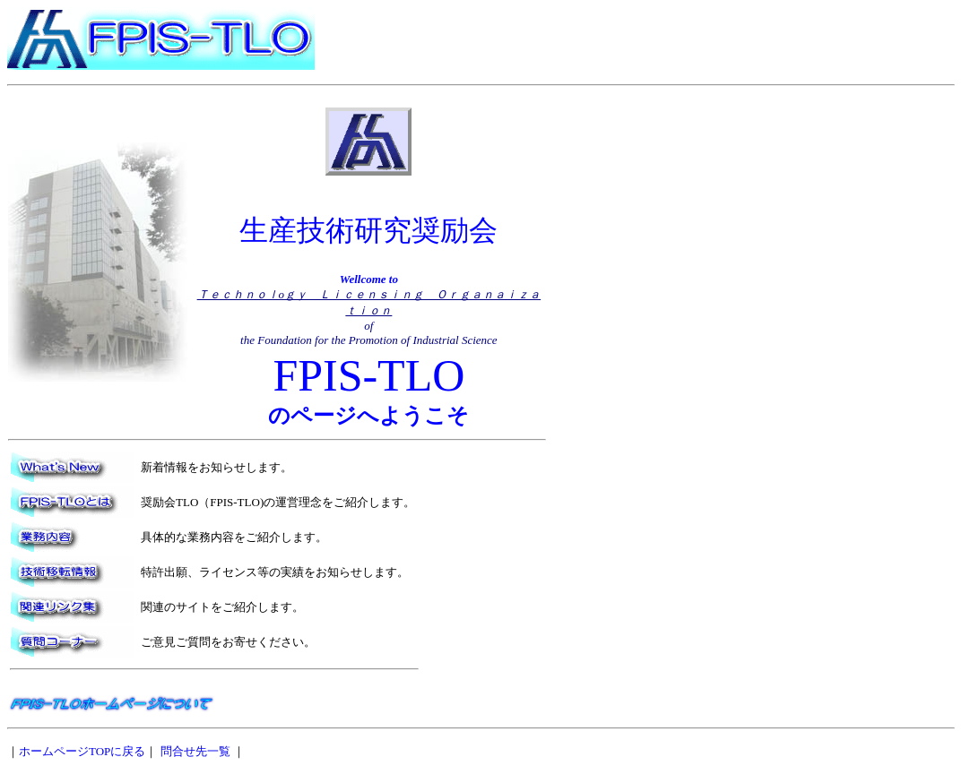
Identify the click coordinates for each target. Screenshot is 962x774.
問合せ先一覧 (195, 751)
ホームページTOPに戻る (82, 751)
